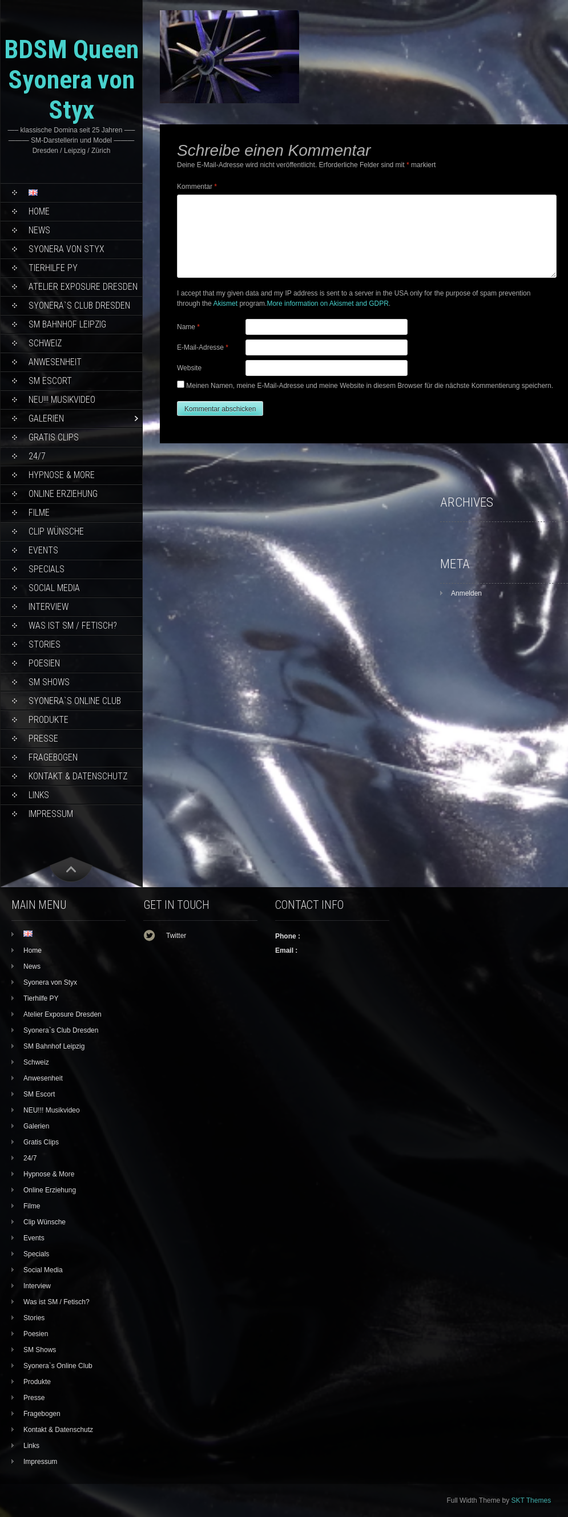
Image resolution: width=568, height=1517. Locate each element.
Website (189, 368)
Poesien (44, 663)
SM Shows (49, 682)
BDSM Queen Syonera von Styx (71, 79)
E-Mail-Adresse (202, 347)
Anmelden (466, 593)
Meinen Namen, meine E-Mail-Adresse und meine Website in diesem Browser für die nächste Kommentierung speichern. (369, 386)
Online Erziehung (63, 493)
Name (188, 327)
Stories (45, 644)
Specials (47, 569)
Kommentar (197, 187)
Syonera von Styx (66, 249)
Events (43, 550)
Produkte (49, 719)
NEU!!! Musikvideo (62, 399)
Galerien (46, 418)
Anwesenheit (55, 362)
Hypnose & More (62, 475)
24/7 (37, 456)
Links (39, 795)
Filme (39, 512)
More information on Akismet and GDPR (327, 304)
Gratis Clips (54, 437)
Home (39, 211)
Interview (49, 606)
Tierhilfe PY (53, 267)
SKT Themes (531, 1500)
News (39, 230)
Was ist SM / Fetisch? (73, 625)
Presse (43, 738)
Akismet (225, 304)
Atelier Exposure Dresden (83, 286)
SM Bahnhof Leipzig (67, 324)
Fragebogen (53, 757)
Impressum (51, 813)
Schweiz (45, 343)
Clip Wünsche (56, 531)
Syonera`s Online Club (75, 700)
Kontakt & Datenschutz (78, 776)
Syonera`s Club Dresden (79, 305)
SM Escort (50, 380)
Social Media (54, 587)
